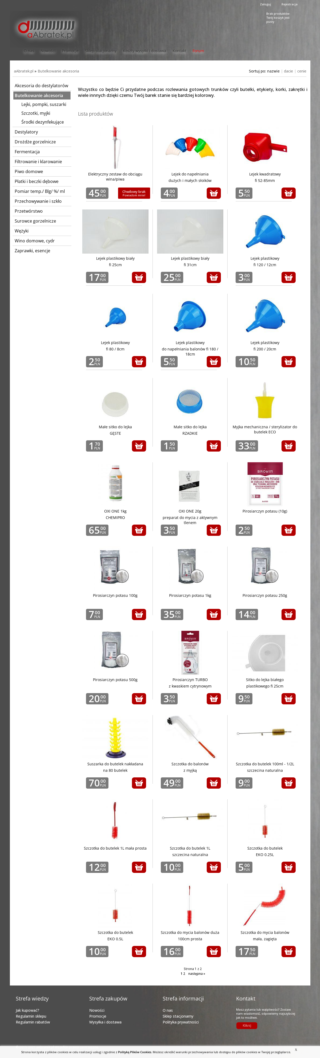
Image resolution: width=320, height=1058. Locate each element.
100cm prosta (190, 938)
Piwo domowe (29, 171)
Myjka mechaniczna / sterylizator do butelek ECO (265, 429)
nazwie (273, 71)
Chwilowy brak (134, 193)
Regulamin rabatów (33, 1022)
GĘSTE (115, 433)
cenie (301, 71)
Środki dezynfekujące (42, 122)
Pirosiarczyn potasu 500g (115, 679)
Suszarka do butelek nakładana (115, 763)
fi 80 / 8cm (115, 349)
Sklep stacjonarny (100, 50)
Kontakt (179, 50)
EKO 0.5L (115, 938)
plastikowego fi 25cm (264, 686)
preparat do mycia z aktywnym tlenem (190, 520)
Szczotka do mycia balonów (265, 932)
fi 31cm (190, 264)
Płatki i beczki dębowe (36, 181)
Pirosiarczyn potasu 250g (265, 595)
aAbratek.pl (23, 71)
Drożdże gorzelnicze (35, 142)
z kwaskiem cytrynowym (190, 686)
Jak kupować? (27, 1010)
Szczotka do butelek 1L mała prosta (115, 848)
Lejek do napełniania (190, 174)
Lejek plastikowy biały (115, 258)
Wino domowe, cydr (35, 241)
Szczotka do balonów (190, 763)
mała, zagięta (265, 938)
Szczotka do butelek (265, 848)
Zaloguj (265, 4)
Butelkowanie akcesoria (58, 71)
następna (196, 973)
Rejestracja (290, 4)
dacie (288, 71)
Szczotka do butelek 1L (190, 848)
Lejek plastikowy (265, 258)
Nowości (48, 50)
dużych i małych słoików (190, 180)
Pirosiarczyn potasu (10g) (265, 511)
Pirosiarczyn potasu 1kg (190, 595)
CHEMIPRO (115, 517)
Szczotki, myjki (35, 113)
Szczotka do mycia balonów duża (190, 932)
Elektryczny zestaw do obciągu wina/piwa (115, 176)
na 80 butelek (115, 770)
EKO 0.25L (265, 854)
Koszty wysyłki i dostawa (144, 50)
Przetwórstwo (29, 211)
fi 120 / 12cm (264, 264)
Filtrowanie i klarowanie (38, 162)
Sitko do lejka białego (265, 679)
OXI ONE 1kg (115, 511)
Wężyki (22, 231)
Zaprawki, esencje (32, 251)
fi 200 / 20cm (264, 349)
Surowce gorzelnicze (35, 221)
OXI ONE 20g (190, 511)
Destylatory (26, 132)
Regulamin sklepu (31, 1016)
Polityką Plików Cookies (134, 1052)
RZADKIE (190, 433)
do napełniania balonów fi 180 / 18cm (190, 351)
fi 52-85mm (265, 180)
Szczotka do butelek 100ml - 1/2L (265, 763)
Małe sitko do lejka (115, 426)
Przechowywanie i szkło (38, 201)
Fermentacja (27, 152)
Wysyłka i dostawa (105, 1022)
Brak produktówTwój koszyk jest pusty (278, 17)
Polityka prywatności (181, 1022)
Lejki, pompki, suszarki (43, 104)
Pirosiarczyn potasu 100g (115, 595)
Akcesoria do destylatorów (41, 86)
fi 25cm (115, 264)
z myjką (190, 770)
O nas (29, 50)
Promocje (70, 50)
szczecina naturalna (265, 770)
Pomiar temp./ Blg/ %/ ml (40, 191)
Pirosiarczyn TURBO (190, 679)
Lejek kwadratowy (265, 174)
